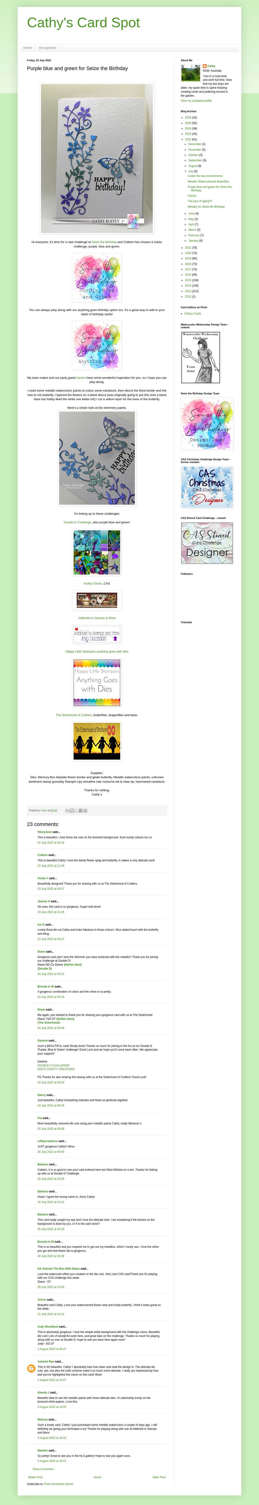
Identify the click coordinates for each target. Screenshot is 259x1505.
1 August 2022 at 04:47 (51, 1349)
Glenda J (43, 1392)
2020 (188, 253)
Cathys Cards (192, 313)
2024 (188, 128)
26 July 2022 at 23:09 (50, 1178)
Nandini (42, 1450)
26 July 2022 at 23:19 (50, 1229)
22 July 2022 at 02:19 (50, 842)
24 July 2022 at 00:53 (50, 1082)
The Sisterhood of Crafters (74, 715)
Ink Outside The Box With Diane (58, 1268)
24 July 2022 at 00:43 (50, 997)
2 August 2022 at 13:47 (51, 1380)
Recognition (47, 48)
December (195, 144)
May (191, 219)
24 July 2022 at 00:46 (50, 1028)
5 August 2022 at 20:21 (51, 1461)
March (192, 229)
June (191, 213)
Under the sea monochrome (205, 176)
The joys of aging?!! (200, 201)
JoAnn (41, 1299)
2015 (188, 280)
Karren (81, 377)
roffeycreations (47, 1141)
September (195, 160)
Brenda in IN (45, 986)
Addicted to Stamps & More (97, 618)
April (191, 224)
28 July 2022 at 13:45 (50, 1287)
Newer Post (35, 1477)
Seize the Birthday (104, 242)
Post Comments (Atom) (58, 1484)
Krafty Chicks (93, 583)
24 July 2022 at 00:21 (50, 974)
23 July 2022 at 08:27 (50, 939)
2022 (188, 139)
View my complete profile (196, 100)
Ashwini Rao (45, 1361)
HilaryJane (44, 832)
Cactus (192, 195)
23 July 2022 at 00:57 (50, 888)
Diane (41, 951)
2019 (188, 258)
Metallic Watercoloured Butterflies (208, 181)
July (191, 171)
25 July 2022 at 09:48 (50, 1128)
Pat (39, 1118)
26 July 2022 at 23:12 (50, 1202)
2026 (188, 117)
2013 (188, 291)
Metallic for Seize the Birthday (206, 206)
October (193, 155)
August (193, 166)
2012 (188, 296)
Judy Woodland (47, 1326)
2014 (188, 285)
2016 (188, 274)
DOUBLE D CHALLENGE (53, 1065)
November (195, 149)
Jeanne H (43, 901)
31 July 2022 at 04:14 (50, 1314)
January (193, 240)
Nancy (41, 1095)
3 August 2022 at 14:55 (51, 1407)
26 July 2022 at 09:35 (50, 1151)
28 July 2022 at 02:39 (50, 1256)
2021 (188, 247)
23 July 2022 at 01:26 (50, 912)
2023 (188, 133)
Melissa (42, 1419)
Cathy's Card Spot (83, 22)
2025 (188, 123)
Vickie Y (42, 878)
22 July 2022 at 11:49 (50, 865)
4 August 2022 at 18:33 (51, 1438)
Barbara (42, 1164)
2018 (188, 264)
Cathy (211, 66)
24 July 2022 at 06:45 (50, 1105)
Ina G (40, 924)
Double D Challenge (77, 522)
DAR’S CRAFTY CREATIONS (56, 1069)
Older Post (159, 1477)
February (194, 235)
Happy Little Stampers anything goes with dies (97, 651)
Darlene (42, 1040)
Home (27, 48)
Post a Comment (43, 1469)
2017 (188, 269)
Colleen (42, 855)
